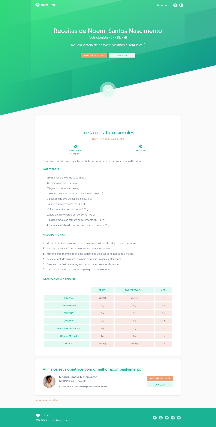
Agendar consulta (94, 55)
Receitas (162, 5)
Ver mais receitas (46, 400)
